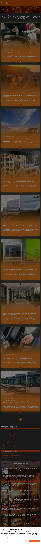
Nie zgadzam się (23, 540)
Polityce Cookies (9, 537)
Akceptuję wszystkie (35, 540)
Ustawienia (15, 540)
